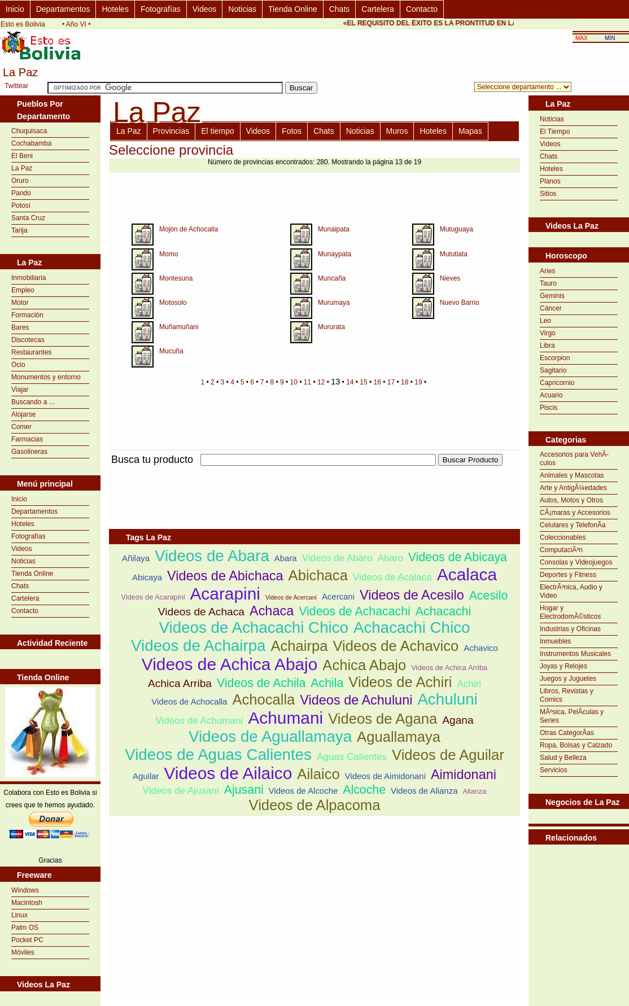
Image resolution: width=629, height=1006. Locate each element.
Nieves (450, 278)
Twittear (16, 86)
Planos (550, 181)
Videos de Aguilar (448, 755)
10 (294, 382)
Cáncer (551, 308)
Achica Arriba (180, 683)
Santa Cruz (28, 218)
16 (377, 382)
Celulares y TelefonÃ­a (573, 525)
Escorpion (555, 358)
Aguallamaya (398, 737)
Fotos (292, 130)
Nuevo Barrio (459, 303)
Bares (20, 327)
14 (349, 382)
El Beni (22, 156)
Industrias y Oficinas (570, 629)
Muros (397, 130)
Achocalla (263, 699)
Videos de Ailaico (228, 773)
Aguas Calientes (352, 756)
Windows (25, 890)
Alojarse (23, 414)
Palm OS (24, 927)
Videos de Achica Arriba (449, 667)
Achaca (272, 610)
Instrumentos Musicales (575, 654)
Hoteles (115, 9)
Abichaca (318, 575)
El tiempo (217, 130)
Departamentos (63, 9)
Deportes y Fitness (568, 575)
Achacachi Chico (411, 627)
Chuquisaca (29, 131)
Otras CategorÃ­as (567, 733)
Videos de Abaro (337, 558)
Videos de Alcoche (303, 790)
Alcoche (364, 790)
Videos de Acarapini (153, 597)
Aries (547, 271)
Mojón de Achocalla (188, 229)
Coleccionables (563, 537)
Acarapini (225, 593)
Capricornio (557, 383)
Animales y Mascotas (572, 475)
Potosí (20, 205)
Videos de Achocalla (189, 701)
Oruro (20, 181)
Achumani (285, 717)
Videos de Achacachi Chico (253, 627)
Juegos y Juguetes (568, 679)
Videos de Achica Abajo (230, 664)
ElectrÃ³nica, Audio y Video (571, 591)
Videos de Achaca (201, 612)
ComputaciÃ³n (561, 550)
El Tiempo (555, 131)
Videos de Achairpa (198, 645)
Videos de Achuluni (356, 700)
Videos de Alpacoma (315, 805)
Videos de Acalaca (392, 577)
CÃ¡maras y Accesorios (575, 513)
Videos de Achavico (395, 646)
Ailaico (318, 774)
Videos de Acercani (291, 597)
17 (391, 382)
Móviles (22, 952)
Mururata (331, 327)
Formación (27, 315)
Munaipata (334, 229)
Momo (168, 254)
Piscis (548, 408)
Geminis (552, 296)
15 (363, 382)
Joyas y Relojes (563, 666)
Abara (285, 558)
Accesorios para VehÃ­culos (574, 458)
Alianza (474, 791)
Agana (457, 720)
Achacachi (443, 611)
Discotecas (28, 340)
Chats (339, 9)
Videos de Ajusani (181, 790)
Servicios (553, 770)
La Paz (21, 168)
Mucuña (171, 351)
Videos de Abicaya (457, 557)
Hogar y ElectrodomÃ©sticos (570, 612)
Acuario (551, 395)
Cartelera (377, 9)
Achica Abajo (364, 665)
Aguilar (146, 776)
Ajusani (244, 790)
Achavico (481, 648)
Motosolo (173, 303)
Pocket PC (27, 940)
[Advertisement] (579, 872)
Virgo (548, 333)
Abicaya (147, 577)
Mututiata (454, 254)
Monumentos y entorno (46, 377)
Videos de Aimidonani (385, 776)
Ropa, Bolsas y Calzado (576, 745)
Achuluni (447, 699)
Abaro (390, 558)
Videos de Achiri (400, 682)
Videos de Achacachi (354, 611)
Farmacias (27, 439)
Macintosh (26, 903)
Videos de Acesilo (412, 595)
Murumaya (334, 303)
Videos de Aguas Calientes (218, 754)
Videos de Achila (261, 683)
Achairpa (298, 646)
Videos (205, 9)
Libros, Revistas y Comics (566, 695)
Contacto (422, 9)
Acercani (338, 596)
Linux (19, 915)
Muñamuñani (178, 327)
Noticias (242, 9)
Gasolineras (29, 452)
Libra (547, 345)
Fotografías (161, 9)
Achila (327, 683)
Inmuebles (555, 641)
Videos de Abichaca (225, 575)
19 (418, 382)
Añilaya (136, 558)
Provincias (171, 130)
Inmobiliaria (28, 278)
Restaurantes (31, 352)
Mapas (470, 130)
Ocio (18, 365)
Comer (21, 427)
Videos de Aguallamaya (270, 736)
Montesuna (176, 278)
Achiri (469, 684)
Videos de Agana (382, 719)
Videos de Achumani (199, 720)
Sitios (548, 194)
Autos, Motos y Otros (571, 500)
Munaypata (334, 254)
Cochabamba (31, 143)
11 (307, 382)
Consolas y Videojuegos (576, 562)
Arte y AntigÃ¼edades (573, 488)
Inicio (15, 9)
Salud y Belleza (563, 758)
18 (404, 382)
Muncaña (332, 278)
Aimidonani (463, 774)
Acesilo (488, 595)
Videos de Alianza (424, 790)
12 (321, 382)
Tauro (548, 283)
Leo (545, 321)
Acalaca (467, 574)
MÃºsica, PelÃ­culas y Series (572, 716)
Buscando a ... (33, 402)
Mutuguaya (456, 229)
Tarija (19, 230)
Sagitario (553, 370)
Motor (20, 303)
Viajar (19, 389)
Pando (21, 193)
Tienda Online (292, 9)
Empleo (22, 290)
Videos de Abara (212, 556)
